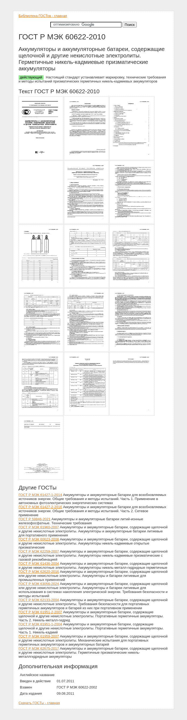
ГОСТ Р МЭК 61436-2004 (39, 563)
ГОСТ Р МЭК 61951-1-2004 (40, 624)
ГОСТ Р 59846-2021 (35, 519)
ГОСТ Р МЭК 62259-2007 (39, 551)
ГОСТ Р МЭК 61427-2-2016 (40, 507)
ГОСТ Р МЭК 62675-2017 (39, 648)
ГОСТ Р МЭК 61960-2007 (39, 527)
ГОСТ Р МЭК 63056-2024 (39, 584)
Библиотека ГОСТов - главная (43, 16)
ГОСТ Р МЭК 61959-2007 (39, 636)
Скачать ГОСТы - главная (39, 703)
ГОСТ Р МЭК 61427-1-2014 (40, 495)
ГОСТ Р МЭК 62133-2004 (39, 600)
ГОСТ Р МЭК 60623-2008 (39, 539)
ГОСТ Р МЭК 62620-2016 (39, 572)
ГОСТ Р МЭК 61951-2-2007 (40, 612)
